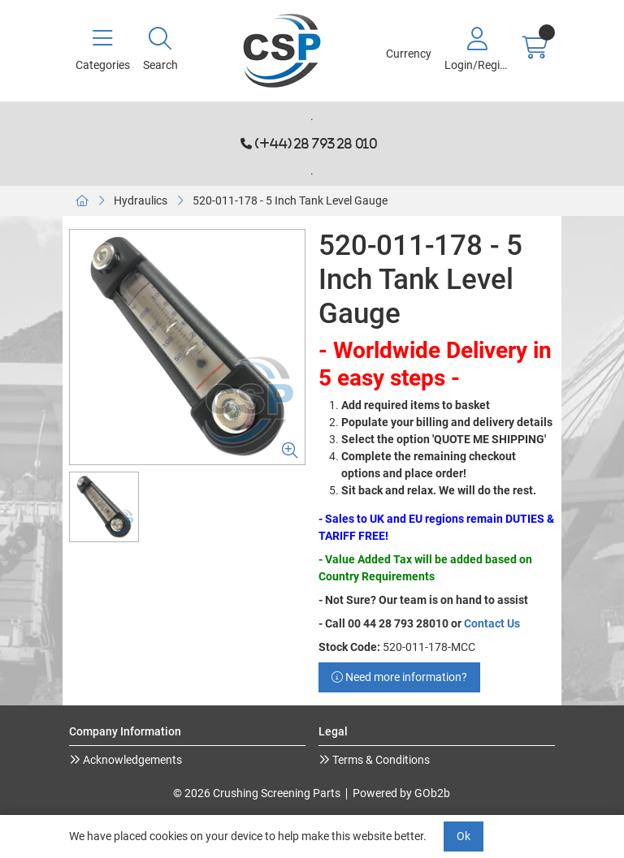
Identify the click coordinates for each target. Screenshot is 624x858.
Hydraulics (140, 200)
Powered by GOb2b (401, 793)
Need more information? (399, 676)
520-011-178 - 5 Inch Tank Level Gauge (290, 200)
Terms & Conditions (380, 759)
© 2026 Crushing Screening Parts (256, 793)
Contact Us (492, 623)
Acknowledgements (131, 759)
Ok (463, 836)
